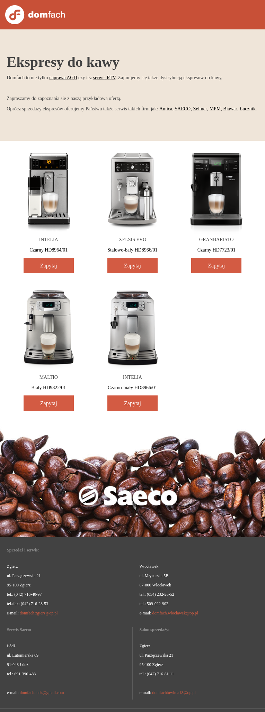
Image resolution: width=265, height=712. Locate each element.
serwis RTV (104, 77)
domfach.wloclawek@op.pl (175, 613)
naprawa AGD (63, 77)
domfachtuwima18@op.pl (173, 692)
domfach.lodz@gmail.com (42, 692)
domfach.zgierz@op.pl (39, 613)
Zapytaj (48, 265)
